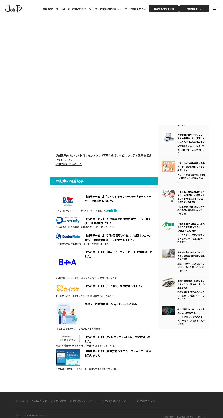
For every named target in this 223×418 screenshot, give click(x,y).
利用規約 (169, 411)
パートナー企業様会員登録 (102, 8)
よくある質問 (58, 396)
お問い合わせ (79, 8)
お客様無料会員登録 (164, 8)
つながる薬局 (136, 153)
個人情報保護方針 (185, 411)
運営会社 (201, 411)
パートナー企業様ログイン (131, 8)
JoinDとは (48, 8)
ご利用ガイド (39, 396)
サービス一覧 (63, 8)
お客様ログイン (194, 8)
